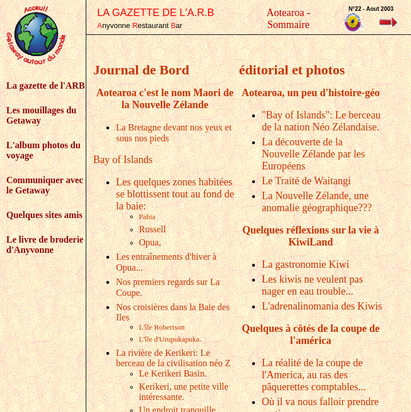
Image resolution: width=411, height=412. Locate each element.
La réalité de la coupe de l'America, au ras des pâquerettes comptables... (314, 375)
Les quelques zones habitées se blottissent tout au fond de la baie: (175, 194)
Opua (150, 242)
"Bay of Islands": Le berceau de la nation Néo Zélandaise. (321, 121)
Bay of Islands (123, 159)
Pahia (147, 216)
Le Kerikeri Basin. (173, 373)
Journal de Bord (141, 69)
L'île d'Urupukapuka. (170, 339)
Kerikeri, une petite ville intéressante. (183, 392)
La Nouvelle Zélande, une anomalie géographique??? (317, 201)
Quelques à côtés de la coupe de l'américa (311, 334)
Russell (152, 229)
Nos (124, 282)
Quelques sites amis (44, 215)
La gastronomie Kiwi (305, 264)
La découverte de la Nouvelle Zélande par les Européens (313, 154)
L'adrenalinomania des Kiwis (322, 306)
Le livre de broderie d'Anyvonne (44, 245)
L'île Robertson (162, 327)
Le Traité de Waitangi (306, 181)
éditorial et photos (292, 69)
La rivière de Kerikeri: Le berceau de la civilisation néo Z (173, 358)
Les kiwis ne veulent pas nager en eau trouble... (312, 285)
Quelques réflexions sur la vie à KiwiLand (310, 236)
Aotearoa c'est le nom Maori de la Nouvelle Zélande (164, 98)
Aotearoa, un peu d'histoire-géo (311, 92)
